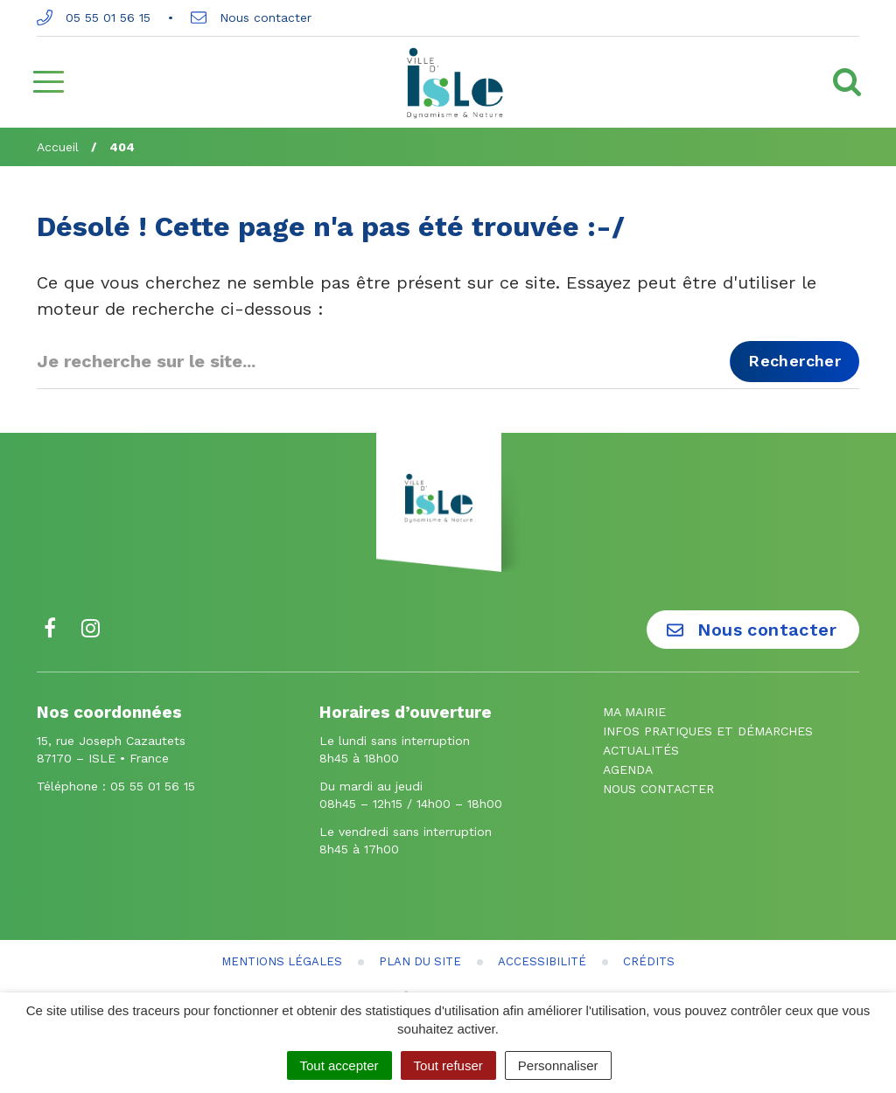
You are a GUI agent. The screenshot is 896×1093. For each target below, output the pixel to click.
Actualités (641, 750)
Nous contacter (251, 17)
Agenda (628, 769)
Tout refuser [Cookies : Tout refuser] (448, 1065)
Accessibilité (542, 961)
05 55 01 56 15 (93, 17)
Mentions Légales (281, 961)
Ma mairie (634, 712)
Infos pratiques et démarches (708, 731)
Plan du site (420, 961)
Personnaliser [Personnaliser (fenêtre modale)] (558, 1065)
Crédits (649, 961)
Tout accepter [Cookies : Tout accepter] (339, 1065)
